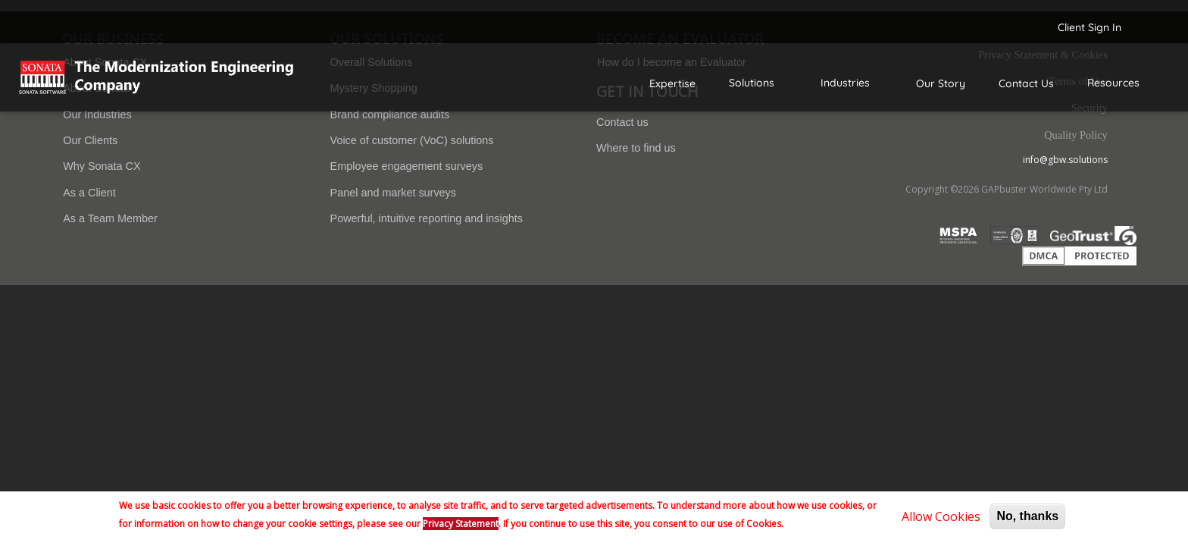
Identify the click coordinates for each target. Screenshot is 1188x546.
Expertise (672, 83)
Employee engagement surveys (406, 166)
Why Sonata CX (101, 166)
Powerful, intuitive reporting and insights (426, 218)
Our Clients (90, 140)
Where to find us (636, 148)
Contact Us (1026, 83)
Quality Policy (1076, 135)
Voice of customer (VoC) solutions (412, 140)
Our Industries (97, 114)
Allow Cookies (941, 516)
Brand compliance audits (390, 114)
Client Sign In (1089, 27)
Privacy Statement (461, 523)
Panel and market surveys (393, 193)
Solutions (751, 82)
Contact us (622, 122)
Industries (845, 82)
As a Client (89, 193)
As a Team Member (110, 218)
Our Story (940, 83)
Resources (1113, 82)
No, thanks (1027, 516)
